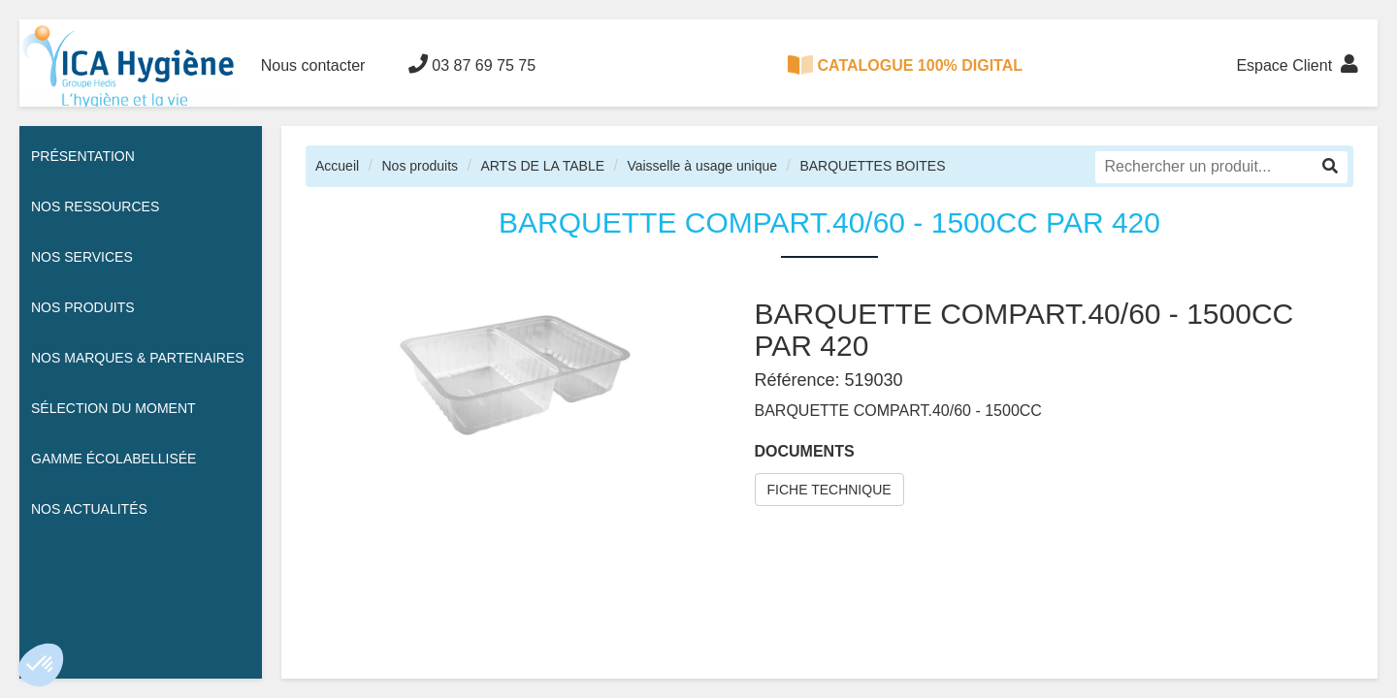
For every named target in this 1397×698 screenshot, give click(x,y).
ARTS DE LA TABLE (542, 166)
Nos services (82, 257)
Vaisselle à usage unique (702, 166)
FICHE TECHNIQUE (829, 489)
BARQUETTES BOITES (872, 166)
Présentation (83, 156)
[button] (40, 665)
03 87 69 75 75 (472, 64)
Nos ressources (95, 206)
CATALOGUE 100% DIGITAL (905, 65)
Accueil (337, 166)
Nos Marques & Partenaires (137, 357)
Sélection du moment (113, 408)
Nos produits (419, 166)
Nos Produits (83, 307)
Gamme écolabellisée (113, 458)
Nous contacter (313, 65)
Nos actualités (89, 509)
